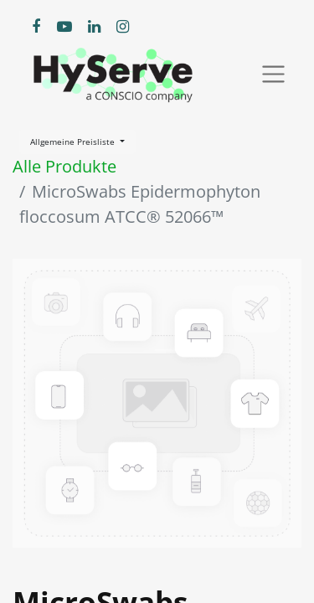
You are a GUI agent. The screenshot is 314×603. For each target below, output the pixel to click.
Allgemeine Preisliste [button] (73, 141)
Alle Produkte (64, 166)
